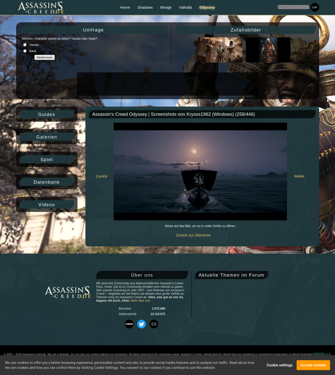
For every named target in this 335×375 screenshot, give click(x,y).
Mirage (166, 7)
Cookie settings (280, 365)
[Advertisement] (167, 84)
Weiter (299, 176)
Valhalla (185, 7)
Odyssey (207, 7)
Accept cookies (313, 365)
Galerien (46, 137)
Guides (46, 114)
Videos (46, 204)
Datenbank (47, 182)
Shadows (145, 7)
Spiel (46, 159)
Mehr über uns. (141, 300)
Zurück (101, 176)
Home (125, 7)
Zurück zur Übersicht (193, 235)
